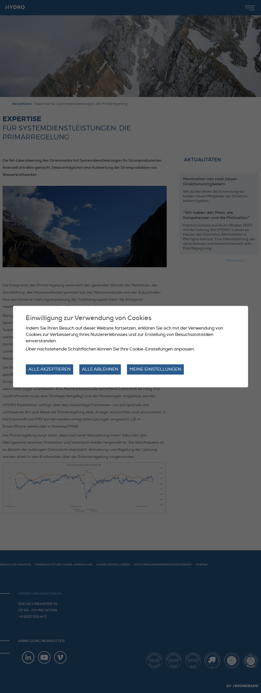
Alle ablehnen (100, 369)
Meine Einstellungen (155, 369)
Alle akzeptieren (49, 369)
